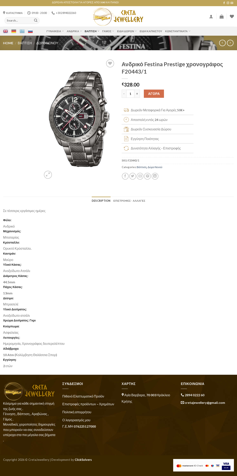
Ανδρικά (74, 31)
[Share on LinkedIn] (155, 176)
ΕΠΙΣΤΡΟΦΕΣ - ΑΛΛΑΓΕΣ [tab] (129, 200)
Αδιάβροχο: (11, 348)
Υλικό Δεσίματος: (15, 309)
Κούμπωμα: (11, 326)
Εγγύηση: (9, 359)
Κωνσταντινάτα (177, 31)
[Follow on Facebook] (224, 3)
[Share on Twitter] (132, 176)
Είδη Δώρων (127, 31)
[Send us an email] (232, 3)
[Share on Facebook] (125, 176)
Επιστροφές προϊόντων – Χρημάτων (88, 404)
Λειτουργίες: (11, 337)
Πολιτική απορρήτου (76, 412)
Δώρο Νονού (47, 43)
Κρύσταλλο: (11, 242)
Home (8, 43)
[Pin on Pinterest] (147, 176)
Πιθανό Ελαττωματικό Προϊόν (83, 396)
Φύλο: (7, 220)
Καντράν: (9, 253)
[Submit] (35, 20)
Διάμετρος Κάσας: (15, 276)
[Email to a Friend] (140, 176)
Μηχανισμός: (12, 231)
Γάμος (108, 31)
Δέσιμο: (8, 298)
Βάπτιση (92, 31)
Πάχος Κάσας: (13, 287)
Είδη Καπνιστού (151, 31)
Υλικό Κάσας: (12, 264)
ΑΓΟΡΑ (154, 94)
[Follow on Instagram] (228, 3)
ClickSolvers (83, 459)
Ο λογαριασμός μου (76, 420)
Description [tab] (101, 200)
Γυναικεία (55, 31)
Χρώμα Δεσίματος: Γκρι (19, 320)
